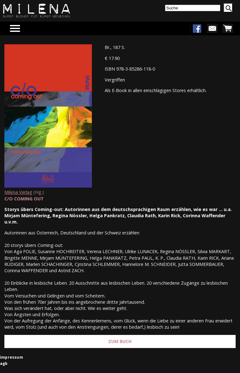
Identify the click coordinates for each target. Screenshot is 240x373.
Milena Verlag (18, 192)
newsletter (212, 28)
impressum (11, 357)
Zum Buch (120, 341)
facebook (197, 28)
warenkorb (227, 28)
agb (4, 363)
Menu (24, 28)
